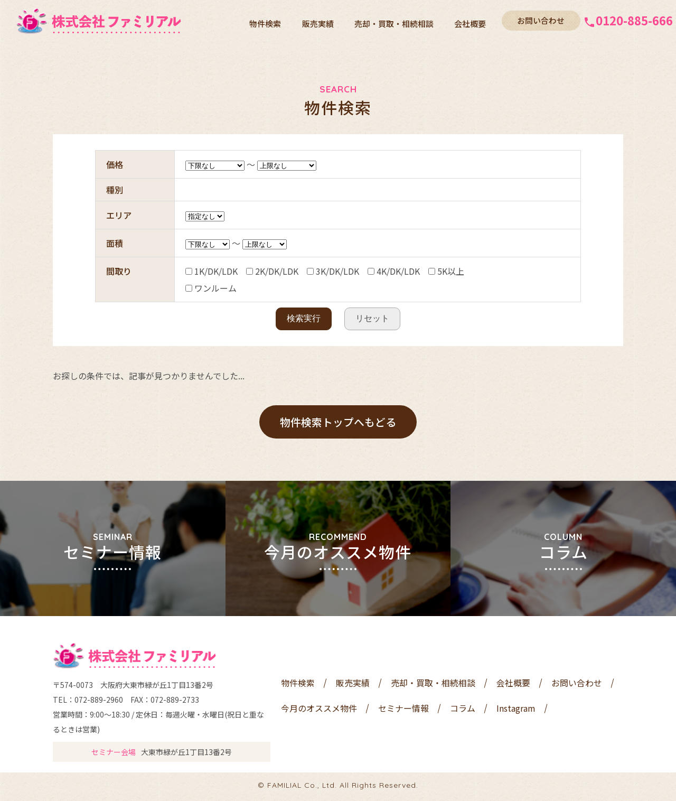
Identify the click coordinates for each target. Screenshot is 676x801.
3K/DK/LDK (333, 271)
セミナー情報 (403, 710)
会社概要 (472, 20)
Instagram (516, 710)
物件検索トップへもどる (338, 422)
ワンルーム (211, 288)
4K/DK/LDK (394, 271)
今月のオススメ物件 (319, 710)
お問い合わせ (538, 20)
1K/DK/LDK (211, 271)
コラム (462, 710)
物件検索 (279, 20)
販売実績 (327, 20)
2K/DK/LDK (272, 271)
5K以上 (446, 271)
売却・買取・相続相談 (399, 20)
